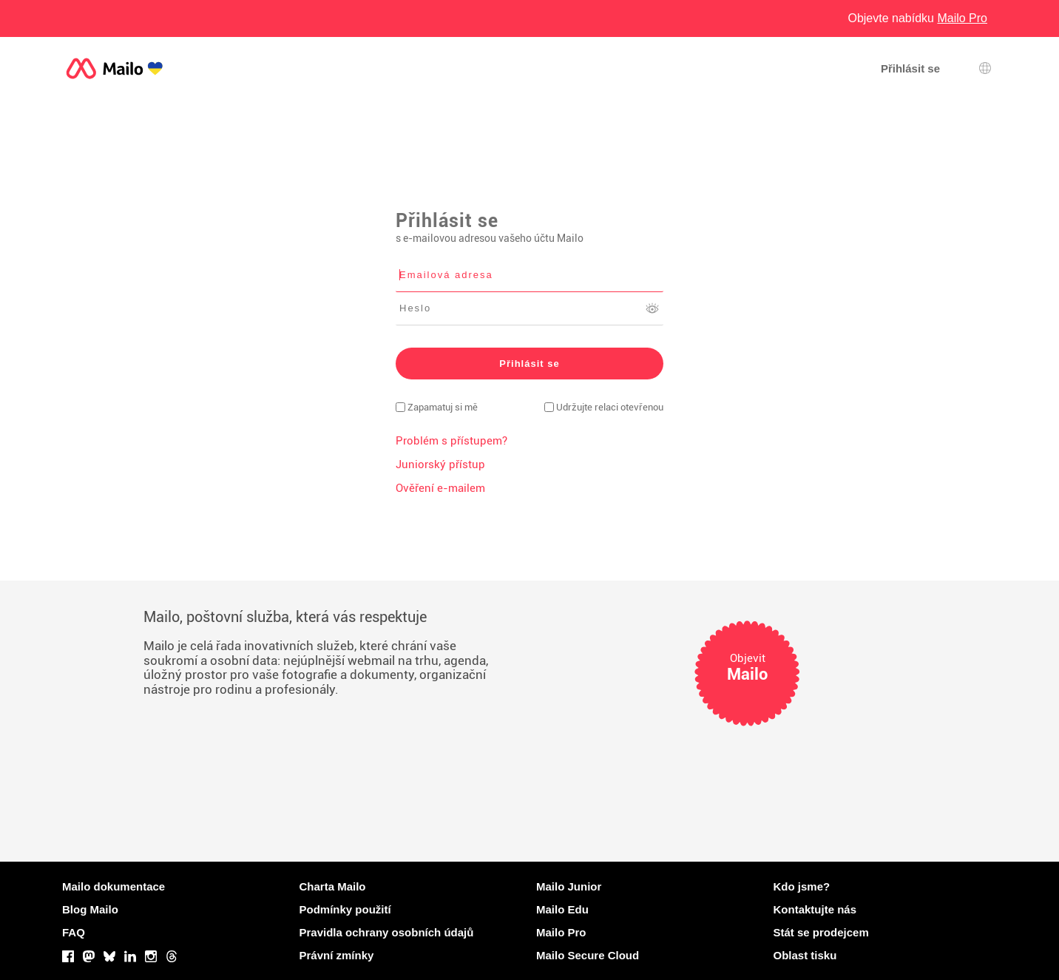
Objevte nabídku (917, 18)
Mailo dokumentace (113, 886)
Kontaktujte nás (815, 909)
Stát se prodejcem (821, 932)
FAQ (73, 932)
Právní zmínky (337, 955)
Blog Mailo (90, 909)
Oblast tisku (805, 955)
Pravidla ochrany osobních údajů (387, 932)
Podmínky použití (345, 909)
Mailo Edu (562, 909)
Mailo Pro (561, 932)
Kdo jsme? (802, 886)
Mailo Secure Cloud (587, 955)
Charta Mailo (333, 886)
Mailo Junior (568, 886)
